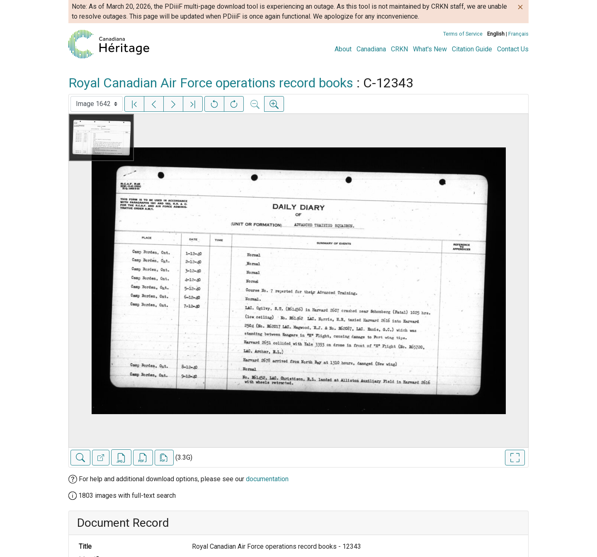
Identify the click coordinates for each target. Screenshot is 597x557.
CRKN (399, 49)
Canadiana (371, 49)
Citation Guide (472, 49)
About (343, 49)
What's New (430, 49)
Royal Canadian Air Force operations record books (210, 83)
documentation (267, 479)
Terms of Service (463, 34)
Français (518, 34)
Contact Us (513, 49)
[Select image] (96, 104)
